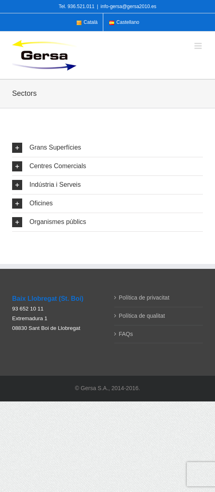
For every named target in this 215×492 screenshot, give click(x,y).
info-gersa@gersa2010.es (128, 6)
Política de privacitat (144, 297)
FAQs (126, 334)
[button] (107, 148)
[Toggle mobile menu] (198, 46)
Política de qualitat (142, 316)
